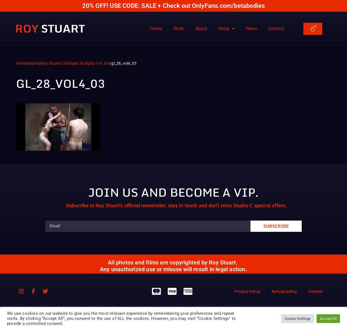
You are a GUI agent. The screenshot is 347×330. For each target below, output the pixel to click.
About (201, 28)
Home (156, 28)
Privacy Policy (247, 291)
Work (178, 28)
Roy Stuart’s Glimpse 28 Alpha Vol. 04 (74, 63)
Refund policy (284, 291)
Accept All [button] (328, 318)
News (251, 28)
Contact (276, 28)
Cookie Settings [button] (297, 318)
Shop (226, 28)
